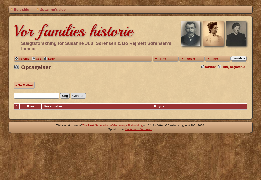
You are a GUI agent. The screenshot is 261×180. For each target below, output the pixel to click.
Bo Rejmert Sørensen (138, 129)
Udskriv (210, 67)
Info (215, 58)
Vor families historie (73, 31)
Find (163, 58)
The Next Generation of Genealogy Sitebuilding (112, 125)
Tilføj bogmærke (234, 67)
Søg (38, 58)
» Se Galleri (24, 85)
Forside (24, 58)
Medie (190, 58)
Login (52, 58)
